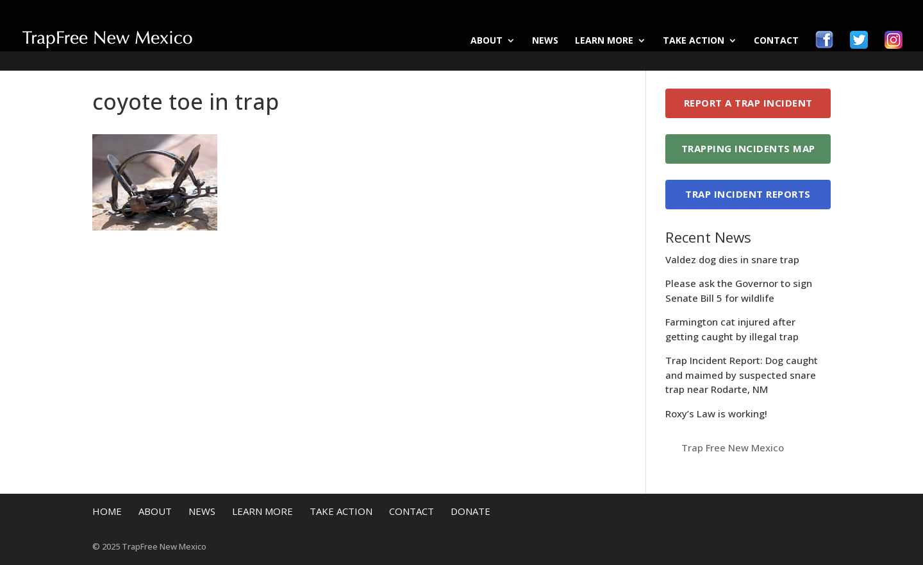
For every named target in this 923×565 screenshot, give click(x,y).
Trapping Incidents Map (748, 148)
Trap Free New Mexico (732, 447)
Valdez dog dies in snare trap (732, 259)
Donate (470, 511)
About (486, 41)
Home (107, 511)
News (545, 41)
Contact (776, 41)
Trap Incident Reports (748, 193)
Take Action (693, 41)
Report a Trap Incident (748, 102)
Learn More (604, 41)
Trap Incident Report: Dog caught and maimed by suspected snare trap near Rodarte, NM (741, 375)
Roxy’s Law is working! (716, 413)
